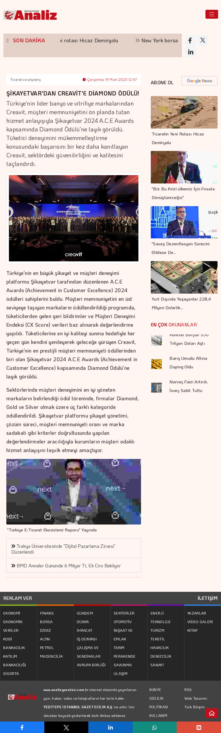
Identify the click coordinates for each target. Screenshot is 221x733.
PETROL (47, 647)
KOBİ (7, 638)
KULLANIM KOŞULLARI (159, 719)
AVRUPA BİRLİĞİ (91, 664)
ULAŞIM (120, 673)
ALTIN (45, 638)
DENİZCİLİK (160, 656)
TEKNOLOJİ (160, 621)
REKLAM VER (17, 598)
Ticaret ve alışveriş (25, 79)
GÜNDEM (85, 612)
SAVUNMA (123, 664)
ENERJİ (157, 612)
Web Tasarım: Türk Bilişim (196, 702)
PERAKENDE (125, 656)
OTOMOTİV (123, 621)
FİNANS (47, 612)
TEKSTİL (157, 638)
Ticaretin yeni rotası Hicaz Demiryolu (95, 40)
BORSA (46, 621)
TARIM (119, 647)
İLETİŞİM (208, 598)
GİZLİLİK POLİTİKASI (158, 702)
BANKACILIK (14, 647)
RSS (188, 689)
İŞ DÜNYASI (87, 638)
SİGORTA (11, 673)
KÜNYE (155, 689)
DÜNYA (83, 621)
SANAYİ (157, 664)
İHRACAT (84, 630)
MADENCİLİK (51, 656)
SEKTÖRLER (124, 612)
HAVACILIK (159, 647)
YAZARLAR (196, 612)
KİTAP (192, 630)
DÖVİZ (45, 630)
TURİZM (157, 630)
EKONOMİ (11, 612)
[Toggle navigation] (211, 14)
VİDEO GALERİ (200, 621)
